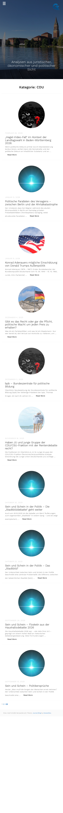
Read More (13, 154)
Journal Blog (37, 713)
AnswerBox (47, 713)
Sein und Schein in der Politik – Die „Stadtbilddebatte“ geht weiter (27, 508)
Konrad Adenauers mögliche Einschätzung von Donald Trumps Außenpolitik (31, 264)
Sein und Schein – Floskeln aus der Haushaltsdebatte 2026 (27, 626)
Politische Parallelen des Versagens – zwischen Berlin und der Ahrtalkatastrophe (31, 203)
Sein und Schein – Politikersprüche (27, 685)
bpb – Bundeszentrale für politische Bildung (27, 385)
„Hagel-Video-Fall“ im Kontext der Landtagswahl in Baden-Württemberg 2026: (28, 140)
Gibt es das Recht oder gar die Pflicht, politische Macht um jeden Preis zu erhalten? (28, 324)
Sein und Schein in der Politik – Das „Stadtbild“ (27, 567)
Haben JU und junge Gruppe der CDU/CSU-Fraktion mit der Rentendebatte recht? (31, 445)
